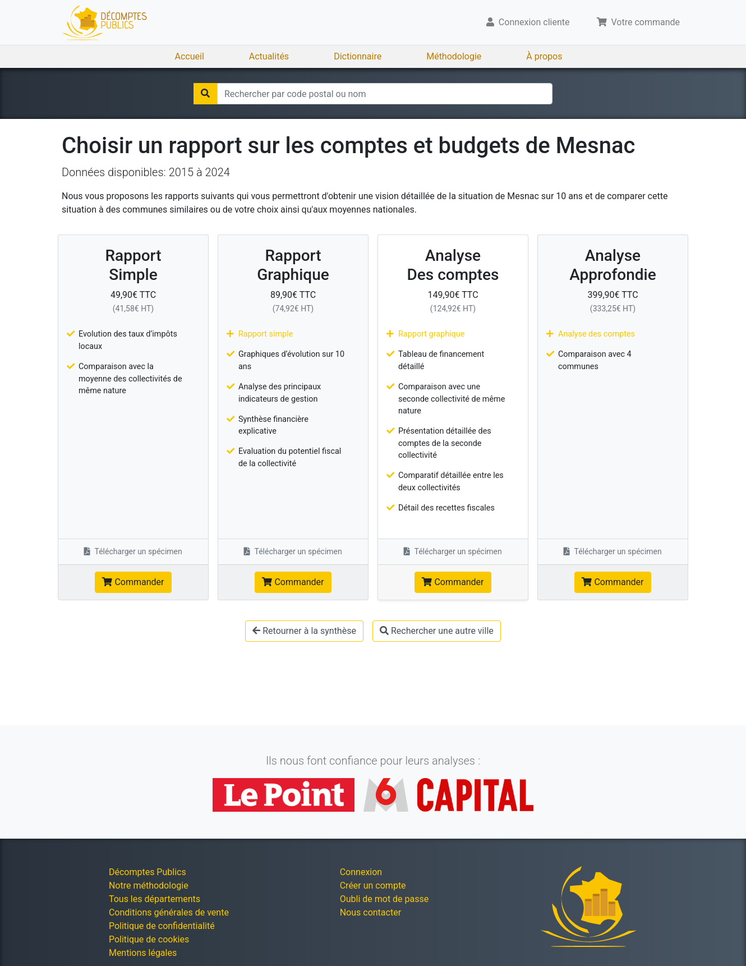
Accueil (189, 56)
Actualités (269, 56)
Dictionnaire (357, 56)
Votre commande (638, 22)
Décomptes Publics (147, 872)
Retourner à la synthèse (304, 630)
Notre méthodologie (148, 885)
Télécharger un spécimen (133, 551)
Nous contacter (370, 912)
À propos (544, 56)
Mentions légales (143, 952)
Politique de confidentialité (162, 926)
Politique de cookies (149, 939)
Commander (133, 582)
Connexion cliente (528, 22)
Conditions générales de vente (169, 912)
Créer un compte (373, 885)
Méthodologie (453, 56)
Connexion (361, 872)
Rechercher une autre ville (437, 630)
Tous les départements (154, 899)
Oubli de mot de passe (384, 899)
